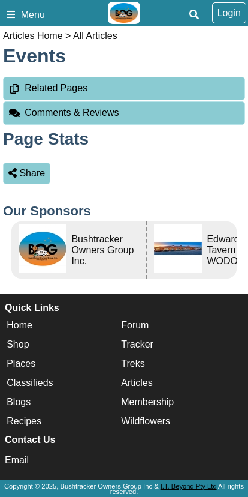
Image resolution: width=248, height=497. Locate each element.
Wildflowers (145, 421)
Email (17, 460)
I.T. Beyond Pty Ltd (189, 486)
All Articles (95, 36)
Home (19, 325)
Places (21, 363)
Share (26, 173)
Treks (132, 363)
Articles (136, 383)
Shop (18, 344)
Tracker (137, 344)
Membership (147, 402)
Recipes (24, 421)
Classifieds (30, 383)
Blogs (19, 402)
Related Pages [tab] (47, 88)
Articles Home (33, 36)
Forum (135, 325)
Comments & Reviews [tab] (63, 112)
